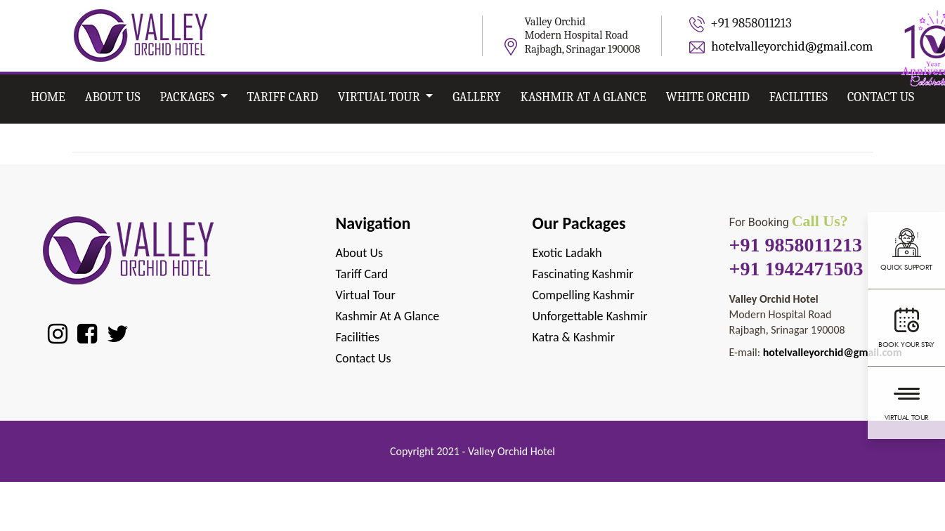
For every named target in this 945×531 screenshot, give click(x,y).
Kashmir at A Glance (583, 97)
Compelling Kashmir (583, 295)
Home (48, 97)
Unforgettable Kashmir (589, 316)
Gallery (476, 97)
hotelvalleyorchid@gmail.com (792, 46)
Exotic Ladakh (566, 253)
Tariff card (282, 97)
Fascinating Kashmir (582, 274)
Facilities (798, 97)
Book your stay (906, 325)
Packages (188, 97)
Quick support (906, 248)
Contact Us (880, 97)
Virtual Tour (906, 401)
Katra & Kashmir (573, 337)
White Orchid (708, 97)
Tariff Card (362, 274)
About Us (113, 97)
